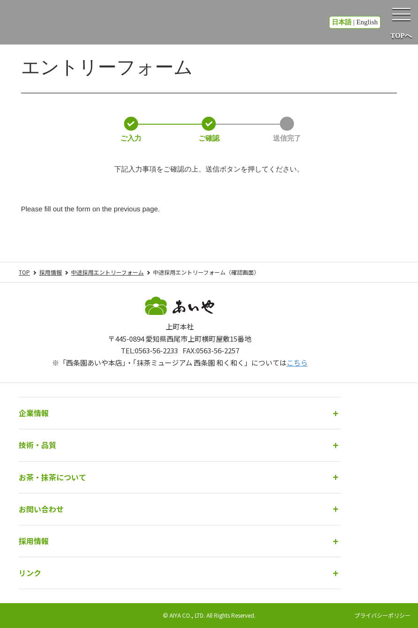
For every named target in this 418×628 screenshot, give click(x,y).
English (367, 22)
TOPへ (401, 35)
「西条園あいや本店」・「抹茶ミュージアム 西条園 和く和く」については (183, 362)
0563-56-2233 (156, 350)
